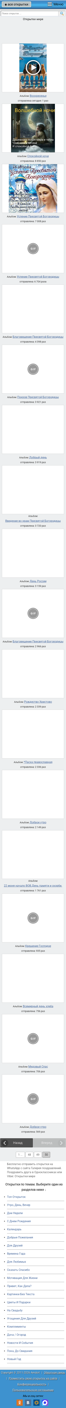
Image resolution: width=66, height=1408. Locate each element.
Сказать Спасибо (18, 1270)
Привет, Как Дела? (19, 1286)
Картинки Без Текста (20, 1294)
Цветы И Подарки (18, 1302)
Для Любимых (16, 1261)
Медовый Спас (38, 1066)
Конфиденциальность (31, 1384)
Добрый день (38, 457)
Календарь (14, 1229)
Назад (18, 1143)
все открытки (16, 4)
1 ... (20, 1154)
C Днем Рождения (19, 1221)
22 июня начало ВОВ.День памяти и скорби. (33, 885)
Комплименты (16, 1326)
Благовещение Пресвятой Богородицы (38, 337)
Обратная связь (54, 1372)
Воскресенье (38, 95)
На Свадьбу (15, 1310)
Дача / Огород (16, 1334)
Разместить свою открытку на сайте (33, 1378)
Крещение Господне (38, 946)
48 (29, 1154)
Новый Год (14, 1359)
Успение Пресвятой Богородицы (38, 216)
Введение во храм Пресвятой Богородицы (33, 521)
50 (46, 1154)
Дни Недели (15, 1213)
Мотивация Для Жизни (22, 1278)
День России (38, 581)
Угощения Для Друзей (21, 1318)
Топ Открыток (16, 1197)
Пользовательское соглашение (33, 1390)
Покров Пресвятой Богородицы (38, 397)
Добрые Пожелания (20, 1237)
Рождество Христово (38, 701)
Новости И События (20, 1343)
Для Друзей (15, 1245)
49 (37, 1154)
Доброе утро (38, 822)
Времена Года (16, 1253)
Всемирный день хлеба (38, 1006)
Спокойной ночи (38, 156)
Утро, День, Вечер (18, 1205)
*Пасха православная (38, 762)
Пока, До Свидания (19, 1351)
